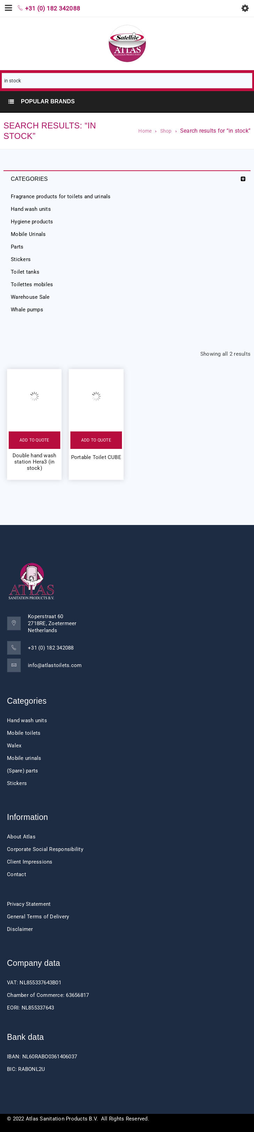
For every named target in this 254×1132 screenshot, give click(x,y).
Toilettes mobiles (32, 284)
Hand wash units (31, 209)
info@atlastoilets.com (55, 665)
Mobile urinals (24, 758)
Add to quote (34, 440)
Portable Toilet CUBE (96, 457)
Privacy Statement (29, 904)
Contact (16, 874)
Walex (14, 745)
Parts (17, 247)
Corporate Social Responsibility (45, 849)
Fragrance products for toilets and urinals (61, 196)
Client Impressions (30, 862)
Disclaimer (20, 929)
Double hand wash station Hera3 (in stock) (34, 461)
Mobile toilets (24, 733)
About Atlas (21, 837)
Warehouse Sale (30, 297)
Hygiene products (32, 222)
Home (145, 131)
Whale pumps (27, 309)
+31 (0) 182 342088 (51, 648)
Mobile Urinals (28, 234)
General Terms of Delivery (38, 916)
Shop (166, 131)
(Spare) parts (22, 771)
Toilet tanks (25, 272)
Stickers (21, 259)
